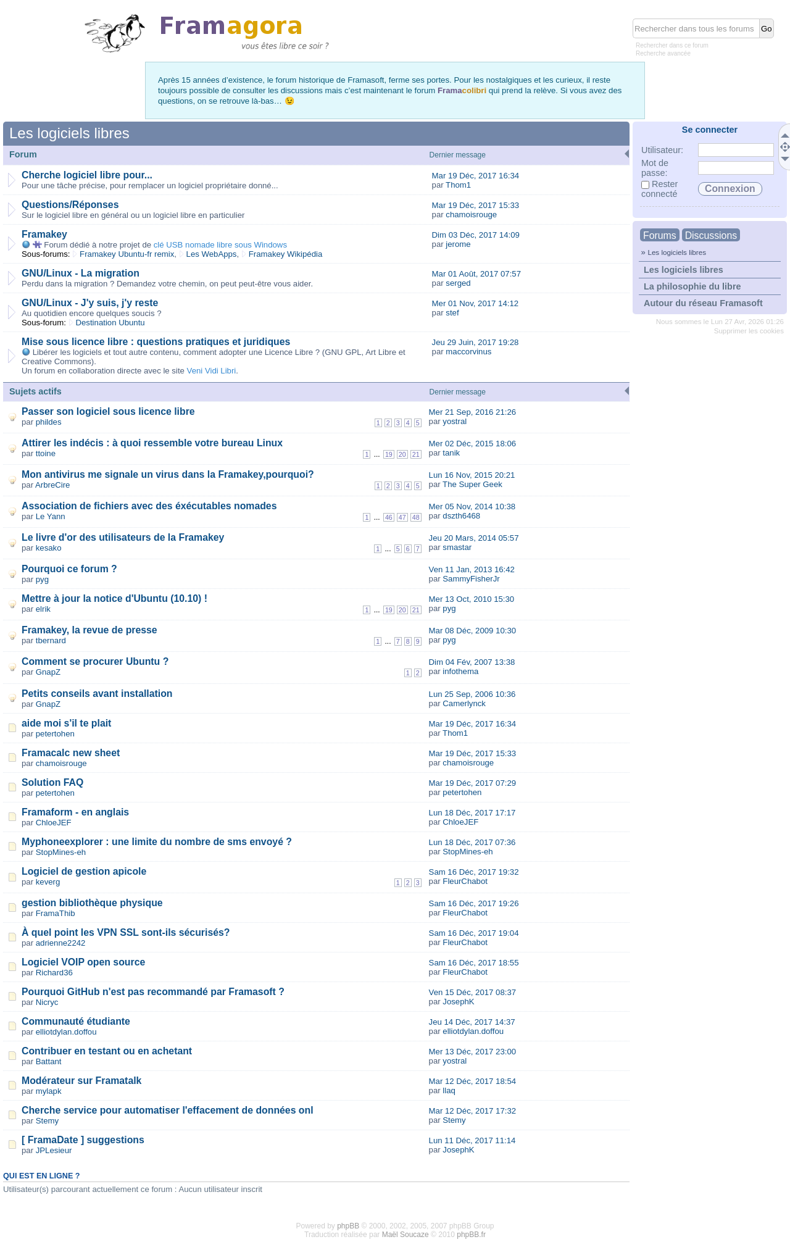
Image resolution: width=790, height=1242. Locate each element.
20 (402, 454)
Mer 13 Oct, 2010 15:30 (472, 599)
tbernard (51, 640)
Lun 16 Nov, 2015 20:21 (472, 475)
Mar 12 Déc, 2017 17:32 (473, 1110)
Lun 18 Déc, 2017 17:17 (472, 812)
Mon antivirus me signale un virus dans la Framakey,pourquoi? (168, 474)
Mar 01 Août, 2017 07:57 (476, 273)
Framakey (44, 234)
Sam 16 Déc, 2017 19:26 (474, 903)
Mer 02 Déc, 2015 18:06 (473, 443)
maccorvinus (468, 351)
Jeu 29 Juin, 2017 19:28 (475, 342)
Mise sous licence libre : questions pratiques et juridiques (156, 341)
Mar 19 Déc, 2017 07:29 (473, 783)
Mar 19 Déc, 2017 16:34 (476, 175)
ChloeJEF (54, 822)
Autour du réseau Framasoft (703, 303)
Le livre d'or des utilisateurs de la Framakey (123, 537)
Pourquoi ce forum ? (69, 569)
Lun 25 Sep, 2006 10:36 (472, 694)
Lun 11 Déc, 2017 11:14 (472, 1140)
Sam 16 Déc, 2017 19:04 (474, 933)
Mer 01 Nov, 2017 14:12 (475, 303)
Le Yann (50, 516)
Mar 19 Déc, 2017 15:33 (476, 205)
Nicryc (47, 1002)
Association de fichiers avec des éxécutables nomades (149, 506)
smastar (457, 547)
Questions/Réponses (70, 204)
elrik (43, 609)
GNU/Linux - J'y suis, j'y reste (90, 303)
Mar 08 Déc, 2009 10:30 (473, 630)
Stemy (47, 1120)
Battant (49, 1061)
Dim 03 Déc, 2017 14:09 (476, 235)
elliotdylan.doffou (66, 1031)
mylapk (49, 1091)
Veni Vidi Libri (211, 370)
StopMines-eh (61, 852)
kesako (49, 547)
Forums (659, 235)
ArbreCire (52, 485)
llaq (449, 1090)
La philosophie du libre (692, 286)
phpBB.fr (471, 1234)
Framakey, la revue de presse (89, 630)
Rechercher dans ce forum (672, 45)
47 (402, 517)
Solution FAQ (52, 782)
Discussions (711, 235)
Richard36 (54, 972)
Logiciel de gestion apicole (84, 871)
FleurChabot (465, 881)
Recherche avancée (663, 53)
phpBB (348, 1226)
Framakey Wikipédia (285, 254)
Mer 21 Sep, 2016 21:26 (473, 412)
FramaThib (55, 913)
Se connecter (710, 130)
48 (416, 517)
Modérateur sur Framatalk (81, 1080)
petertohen (55, 733)
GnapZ (48, 672)
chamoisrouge (471, 214)
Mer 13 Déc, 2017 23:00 (473, 1051)
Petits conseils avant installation (97, 693)
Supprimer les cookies (749, 331)
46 (389, 517)
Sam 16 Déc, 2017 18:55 (474, 962)
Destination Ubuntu (110, 322)
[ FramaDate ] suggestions (83, 1140)
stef (452, 312)
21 (416, 454)
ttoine (46, 453)
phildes (49, 422)
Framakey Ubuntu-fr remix (127, 254)
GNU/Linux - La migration (80, 273)
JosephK (458, 1001)
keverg (48, 881)
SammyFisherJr (471, 578)
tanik (451, 452)
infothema (460, 671)
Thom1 (458, 185)
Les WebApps (211, 254)
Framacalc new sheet (71, 753)
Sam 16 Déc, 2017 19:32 (474, 872)
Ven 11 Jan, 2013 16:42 (472, 569)
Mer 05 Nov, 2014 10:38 (472, 506)
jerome (458, 244)
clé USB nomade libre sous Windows (220, 244)
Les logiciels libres (676, 252)
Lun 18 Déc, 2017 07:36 (472, 842)
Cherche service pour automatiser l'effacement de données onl (168, 1110)
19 (389, 454)
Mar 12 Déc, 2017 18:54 (473, 1081)
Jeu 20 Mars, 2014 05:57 (474, 538)
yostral (455, 421)
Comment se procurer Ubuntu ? (95, 661)
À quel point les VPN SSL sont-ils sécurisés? (126, 932)
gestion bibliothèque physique (92, 903)
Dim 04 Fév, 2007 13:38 (472, 662)
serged (458, 283)
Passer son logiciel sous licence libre (108, 411)
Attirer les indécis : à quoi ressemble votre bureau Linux (152, 443)
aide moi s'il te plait (66, 723)
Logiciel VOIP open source (83, 962)
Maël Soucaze (405, 1234)
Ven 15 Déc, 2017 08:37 (473, 992)
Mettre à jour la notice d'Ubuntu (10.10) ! (114, 598)
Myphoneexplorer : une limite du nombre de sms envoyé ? (157, 841)
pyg (42, 579)
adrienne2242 (61, 943)
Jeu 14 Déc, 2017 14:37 (472, 1022)
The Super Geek (472, 484)
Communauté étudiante (76, 1021)
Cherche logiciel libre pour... (87, 175)
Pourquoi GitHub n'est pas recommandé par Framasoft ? (153, 991)
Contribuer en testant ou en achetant (107, 1051)
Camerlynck (464, 703)
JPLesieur (54, 1150)
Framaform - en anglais (75, 812)
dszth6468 (461, 515)
